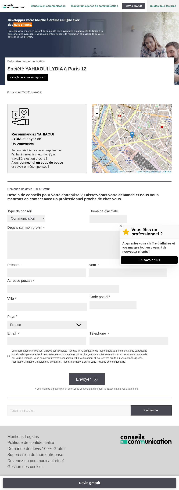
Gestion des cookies (25, 466)
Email (13, 333)
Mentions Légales (23, 436)
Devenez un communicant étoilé (36, 460)
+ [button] (97, 108)
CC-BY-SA (166, 172)
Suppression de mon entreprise (35, 454)
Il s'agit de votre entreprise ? (28, 77)
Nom (94, 265)
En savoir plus (149, 260)
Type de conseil (19, 211)
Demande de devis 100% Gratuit (36, 448)
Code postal (99, 297)
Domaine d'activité (104, 211)
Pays (11, 317)
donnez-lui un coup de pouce (41, 162)
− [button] (97, 114)
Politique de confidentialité (111, 361)
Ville (10, 299)
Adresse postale (19, 281)
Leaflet (121, 172)
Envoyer (83, 379)
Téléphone (99, 333)
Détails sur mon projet (25, 228)
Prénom (14, 265)
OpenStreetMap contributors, (149, 172)
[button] (48, 6)
